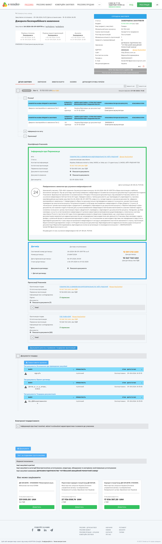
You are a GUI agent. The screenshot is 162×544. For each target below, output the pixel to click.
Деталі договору (38, 273)
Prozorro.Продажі (85, 5)
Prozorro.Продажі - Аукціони (89, 532)
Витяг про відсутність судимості (120, 70)
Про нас (108, 534)
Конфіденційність (47, 541)
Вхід (131, 5)
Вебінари (122, 530)
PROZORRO (29, 5)
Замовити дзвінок (115, 7)
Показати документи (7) (40, 302)
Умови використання (60, 541)
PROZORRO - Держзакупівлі (88, 527)
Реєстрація (144, 5)
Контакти (109, 532)
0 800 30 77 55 (114, 3)
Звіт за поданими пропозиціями (31, 455)
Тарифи (121, 532)
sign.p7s (38, 373)
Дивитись (37, 507)
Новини (108, 530)
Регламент (122, 527)
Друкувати (23, 449)
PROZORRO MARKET (44, 5)
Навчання (109, 527)
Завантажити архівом (36, 363)
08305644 (125, 50)
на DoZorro (60, 26)
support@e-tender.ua (117, 5)
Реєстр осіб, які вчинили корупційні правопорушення (120, 73)
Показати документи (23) (41, 332)
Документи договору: (39, 268)
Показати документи (79, 171)
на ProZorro (50, 26)
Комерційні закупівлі (64, 5)
